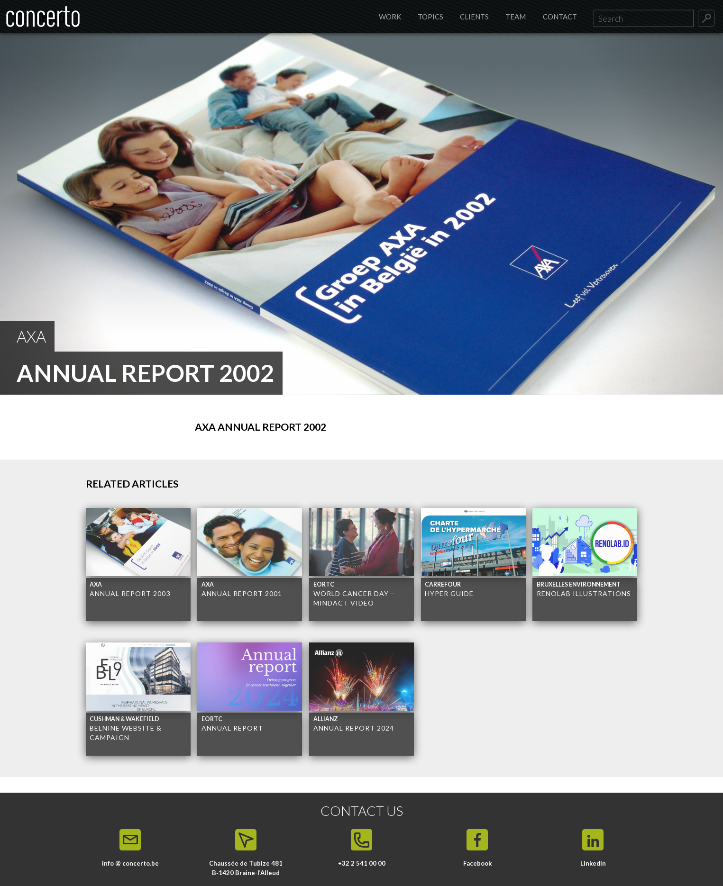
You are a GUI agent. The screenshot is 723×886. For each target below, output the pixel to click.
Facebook (477, 863)
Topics (430, 16)
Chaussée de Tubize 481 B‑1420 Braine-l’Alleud (246, 868)
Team (515, 16)
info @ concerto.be (130, 863)
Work (390, 16)
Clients (474, 16)
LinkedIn (593, 863)
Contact (560, 16)
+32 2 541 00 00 (361, 863)
